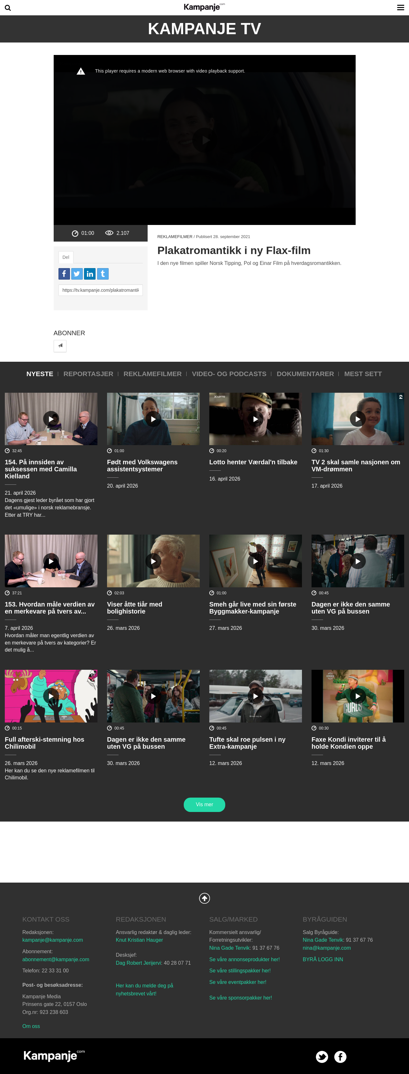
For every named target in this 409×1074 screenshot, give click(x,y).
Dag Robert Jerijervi (138, 963)
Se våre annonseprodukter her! (244, 959)
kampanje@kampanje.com (52, 940)
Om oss (31, 1026)
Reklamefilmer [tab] (153, 373)
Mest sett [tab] (363, 373)
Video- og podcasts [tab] (229, 373)
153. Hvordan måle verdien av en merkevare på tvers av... (50, 608)
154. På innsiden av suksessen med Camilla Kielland (41, 469)
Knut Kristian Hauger (139, 940)
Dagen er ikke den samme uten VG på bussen (351, 608)
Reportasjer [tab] (88, 373)
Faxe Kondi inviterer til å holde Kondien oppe (349, 743)
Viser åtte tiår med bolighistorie (134, 608)
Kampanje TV (204, 29)
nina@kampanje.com (327, 948)
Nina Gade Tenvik (229, 948)
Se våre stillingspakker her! (240, 970)
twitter (322, 1057)
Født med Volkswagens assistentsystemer (142, 466)
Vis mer (204, 804)
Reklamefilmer (174, 236)
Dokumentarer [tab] (305, 373)
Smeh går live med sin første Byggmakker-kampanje (252, 608)
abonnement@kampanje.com (55, 959)
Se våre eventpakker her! (237, 982)
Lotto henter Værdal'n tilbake (253, 462)
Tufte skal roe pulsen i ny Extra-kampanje (247, 743)
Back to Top (204, 898)
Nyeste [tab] (40, 373)
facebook (340, 1057)
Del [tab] (66, 257)
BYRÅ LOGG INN (323, 959)
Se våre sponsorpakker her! (240, 998)
